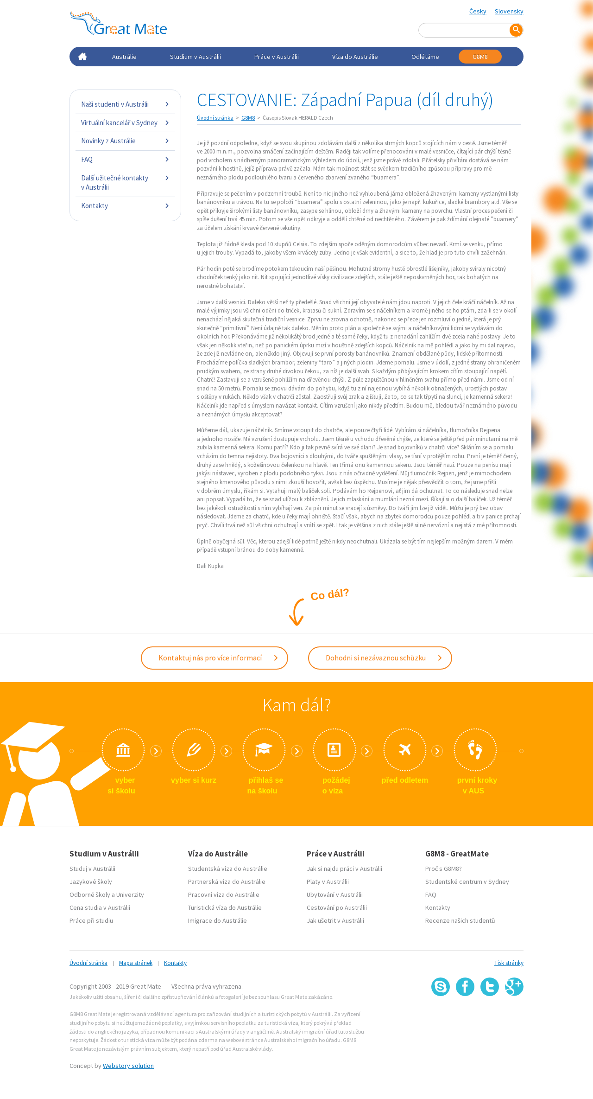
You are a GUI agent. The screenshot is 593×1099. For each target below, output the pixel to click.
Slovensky (509, 11)
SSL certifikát (490, 1013)
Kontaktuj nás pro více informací (218, 656)
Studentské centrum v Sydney (467, 879)
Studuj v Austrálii (92, 866)
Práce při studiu (91, 918)
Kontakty (125, 205)
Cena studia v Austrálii (99, 905)
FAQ (125, 159)
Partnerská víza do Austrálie (226, 879)
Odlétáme (425, 56)
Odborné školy (89, 892)
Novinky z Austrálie (125, 140)
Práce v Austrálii (276, 56)
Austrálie (124, 56)
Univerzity (130, 892)
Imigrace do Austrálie (217, 918)
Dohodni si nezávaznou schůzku (384, 656)
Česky (477, 11)
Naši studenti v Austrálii (125, 104)
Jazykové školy (90, 879)
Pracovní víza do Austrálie (223, 892)
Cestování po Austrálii (337, 905)
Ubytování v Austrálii (335, 892)
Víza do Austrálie (355, 56)
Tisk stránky (509, 961)
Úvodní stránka (215, 117)
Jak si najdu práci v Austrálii (344, 866)
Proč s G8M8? (443, 866)
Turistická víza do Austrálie (225, 905)
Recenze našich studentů (460, 918)
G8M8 (480, 56)
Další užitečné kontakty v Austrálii (125, 182)
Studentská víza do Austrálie (227, 866)
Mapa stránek (135, 961)
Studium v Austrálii (195, 56)
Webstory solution (128, 1063)
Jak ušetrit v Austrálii (335, 918)
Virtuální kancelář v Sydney (125, 122)
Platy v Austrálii (328, 879)
